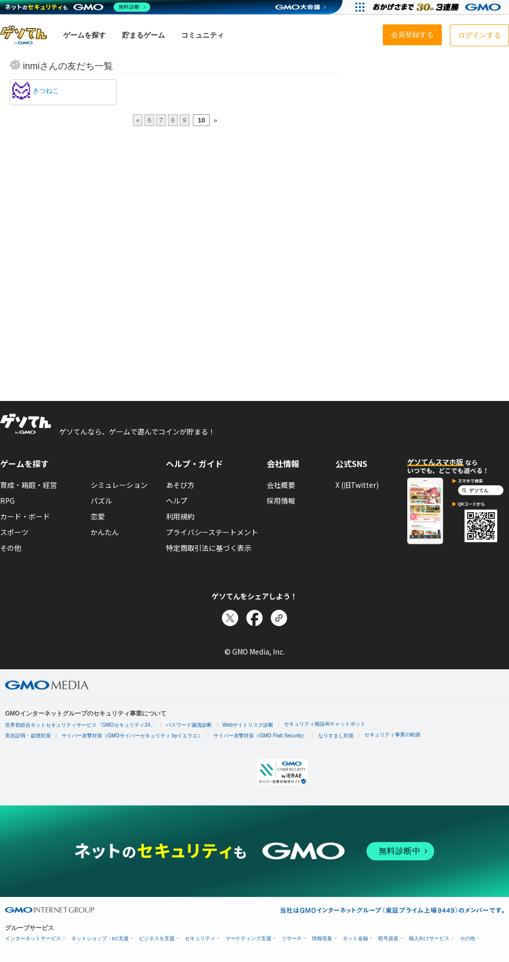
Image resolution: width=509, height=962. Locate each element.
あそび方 (180, 485)
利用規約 (180, 516)
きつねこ (46, 91)
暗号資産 (388, 938)
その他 (10, 548)
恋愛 (98, 516)
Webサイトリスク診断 (247, 725)
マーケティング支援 (248, 938)
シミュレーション (119, 485)
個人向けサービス (429, 938)
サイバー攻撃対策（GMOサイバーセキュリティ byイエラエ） (132, 735)
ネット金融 (355, 938)
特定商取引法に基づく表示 (208, 548)
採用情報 (281, 500)
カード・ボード (25, 516)
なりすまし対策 (336, 735)
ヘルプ (176, 500)
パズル (101, 500)
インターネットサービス (33, 938)
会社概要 (281, 485)
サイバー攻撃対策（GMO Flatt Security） (260, 735)
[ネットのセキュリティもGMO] (78, 7)
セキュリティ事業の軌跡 (392, 734)
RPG (7, 500)
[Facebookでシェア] (254, 618)
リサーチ (291, 938)
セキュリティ (200, 938)
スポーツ (14, 532)
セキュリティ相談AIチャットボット (324, 724)
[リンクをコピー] (279, 618)
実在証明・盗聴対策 (28, 735)
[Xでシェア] (230, 618)
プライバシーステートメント (212, 532)
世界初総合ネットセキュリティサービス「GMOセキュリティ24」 (80, 725)
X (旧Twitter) (357, 485)
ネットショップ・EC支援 (100, 938)
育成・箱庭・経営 (28, 485)
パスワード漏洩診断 (189, 725)
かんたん (105, 532)
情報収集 (322, 938)
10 (201, 120)
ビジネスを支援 (157, 938)
